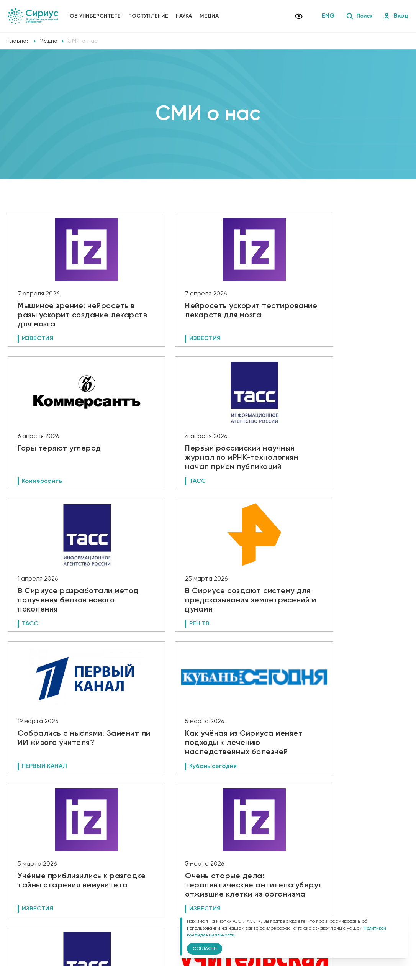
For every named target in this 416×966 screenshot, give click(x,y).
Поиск (358, 16)
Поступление (148, 16)
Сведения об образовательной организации (163, 891)
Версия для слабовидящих (149, 914)
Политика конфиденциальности (148, 901)
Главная (19, 41)
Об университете (95, 16)
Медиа (209, 16)
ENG (325, 16)
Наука (184, 16)
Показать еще (208, 835)
